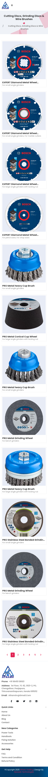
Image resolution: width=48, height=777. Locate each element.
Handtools (7, 736)
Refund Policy (8, 761)
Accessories (7, 743)
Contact (5, 722)
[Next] (41, 655)
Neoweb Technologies (24, 772)
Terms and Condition (12, 757)
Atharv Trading (26, 769)
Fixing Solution (9, 740)
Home (4, 711)
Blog (4, 719)
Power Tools (7, 732)
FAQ (4, 753)
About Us (6, 715)
